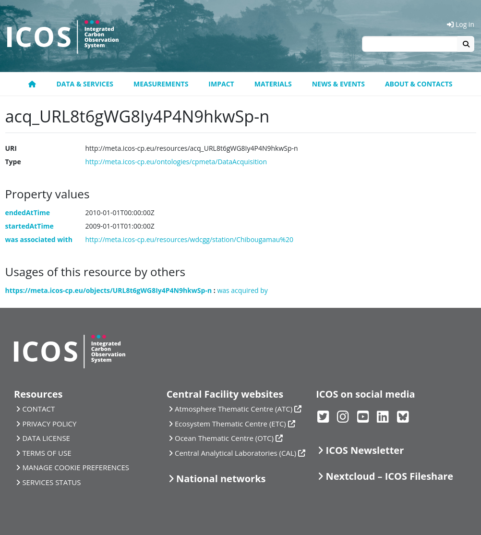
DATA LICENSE (46, 438)
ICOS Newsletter (365, 450)
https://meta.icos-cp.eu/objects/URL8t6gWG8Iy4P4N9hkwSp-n (108, 290)
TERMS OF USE (46, 453)
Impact (221, 83)
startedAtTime (29, 226)
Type (13, 161)
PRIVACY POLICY (49, 423)
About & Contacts (419, 83)
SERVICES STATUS (51, 482)
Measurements (160, 83)
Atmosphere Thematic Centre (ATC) (233, 408)
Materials (273, 83)
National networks (220, 478)
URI (11, 148)
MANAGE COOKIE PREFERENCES (75, 467)
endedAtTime (27, 212)
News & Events (338, 83)
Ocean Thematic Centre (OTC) (224, 438)
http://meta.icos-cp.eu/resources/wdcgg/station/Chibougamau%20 (189, 239)
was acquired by (242, 290)
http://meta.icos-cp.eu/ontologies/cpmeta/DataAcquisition (176, 161)
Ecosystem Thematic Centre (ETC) (230, 423)
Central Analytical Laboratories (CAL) (235, 453)
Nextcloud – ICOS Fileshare (390, 476)
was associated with (38, 239)
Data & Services (84, 83)
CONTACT (38, 408)
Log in (460, 24)
